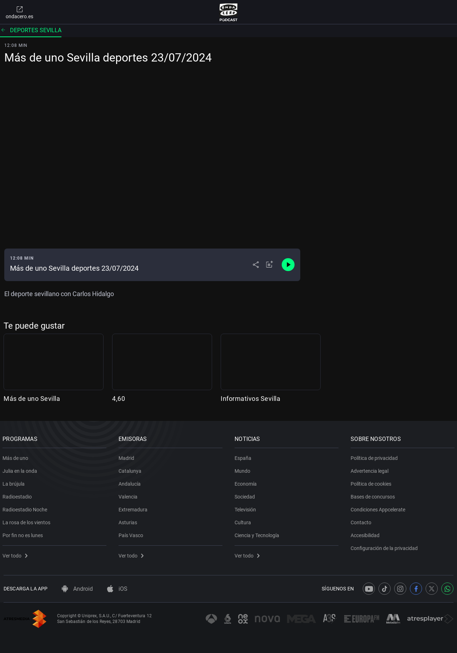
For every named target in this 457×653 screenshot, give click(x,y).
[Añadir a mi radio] (269, 264)
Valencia (129, 495)
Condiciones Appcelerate (379, 508)
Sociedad (246, 495)
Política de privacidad (375, 457)
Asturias (129, 521)
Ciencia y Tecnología (258, 534)
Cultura (244, 521)
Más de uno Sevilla (32, 398)
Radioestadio (18, 495)
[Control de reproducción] (288, 264)
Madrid (127, 457)
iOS (117, 588)
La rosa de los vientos (27, 521)
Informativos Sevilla (250, 398)
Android (77, 588)
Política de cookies (372, 482)
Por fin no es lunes (24, 534)
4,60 (118, 398)
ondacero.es (19, 12)
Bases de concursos (374, 495)
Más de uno (16, 457)
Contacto (362, 521)
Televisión (246, 508)
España (244, 457)
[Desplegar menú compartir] (255, 264)
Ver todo (16, 554)
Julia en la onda (21, 469)
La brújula (15, 482)
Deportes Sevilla (30, 30)
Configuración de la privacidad (385, 547)
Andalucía (131, 482)
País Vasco (132, 534)
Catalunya (131, 469)
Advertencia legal (371, 469)
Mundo (243, 469)
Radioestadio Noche (26, 508)
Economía (247, 482)
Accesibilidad (366, 534)
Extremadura (134, 508)
